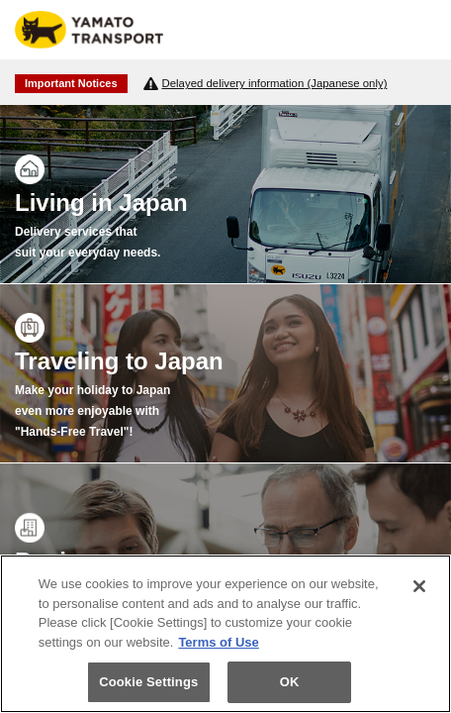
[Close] (419, 586)
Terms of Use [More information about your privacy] (218, 642)
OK (290, 681)
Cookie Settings (148, 681)
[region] (225, 634)
